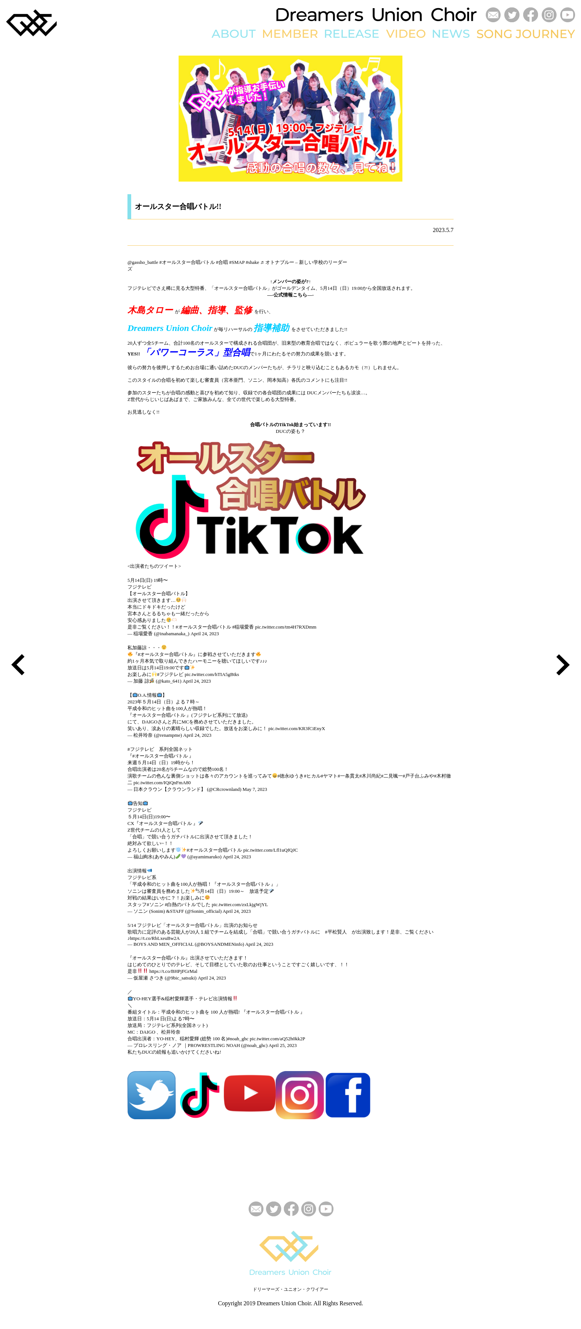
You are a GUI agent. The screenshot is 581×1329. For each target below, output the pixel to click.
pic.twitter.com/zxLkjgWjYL (240, 904)
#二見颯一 (392, 776)
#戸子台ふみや (418, 776)
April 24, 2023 (204, 633)
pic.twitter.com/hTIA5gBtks (212, 674)
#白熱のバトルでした (188, 904)
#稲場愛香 (243, 627)
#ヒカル (312, 776)
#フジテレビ (170, 674)
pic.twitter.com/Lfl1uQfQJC (270, 850)
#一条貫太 (348, 776)
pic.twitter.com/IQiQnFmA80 (162, 782)
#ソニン (155, 904)
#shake (252, 262)
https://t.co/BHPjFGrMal (173, 971)
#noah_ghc (238, 1038)
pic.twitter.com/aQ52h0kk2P (277, 1038)
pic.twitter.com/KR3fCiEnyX (296, 728)
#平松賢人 (336, 932)
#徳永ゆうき (291, 776)
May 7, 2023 (255, 789)
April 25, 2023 (283, 1045)
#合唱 (222, 262)
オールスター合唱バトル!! (178, 206)
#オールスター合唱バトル (187, 262)
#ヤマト (329, 776)
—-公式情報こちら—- (290, 295)
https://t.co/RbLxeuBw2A (155, 938)
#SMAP (237, 262)
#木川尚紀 (370, 776)
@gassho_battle (142, 262)
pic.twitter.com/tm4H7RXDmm (285, 627)
